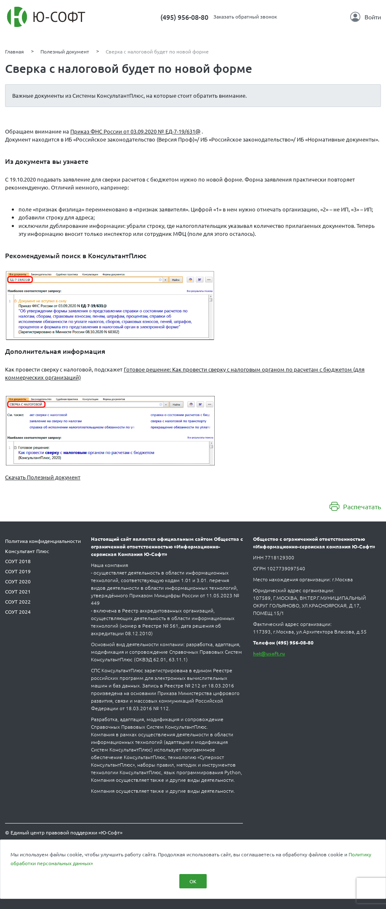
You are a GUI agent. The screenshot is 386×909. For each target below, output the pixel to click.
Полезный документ (64, 51)
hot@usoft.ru (269, 653)
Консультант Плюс (27, 551)
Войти (365, 17)
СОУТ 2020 (18, 581)
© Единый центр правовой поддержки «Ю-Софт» (63, 832)
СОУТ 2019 (18, 571)
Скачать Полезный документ (42, 477)
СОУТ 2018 (18, 561)
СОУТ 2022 (18, 601)
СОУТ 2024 (18, 611)
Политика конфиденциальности (43, 540)
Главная (14, 51)
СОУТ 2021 (18, 591)
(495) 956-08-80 (184, 16)
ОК (193, 881)
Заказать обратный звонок (245, 16)
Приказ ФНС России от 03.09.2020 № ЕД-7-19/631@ (135, 131)
